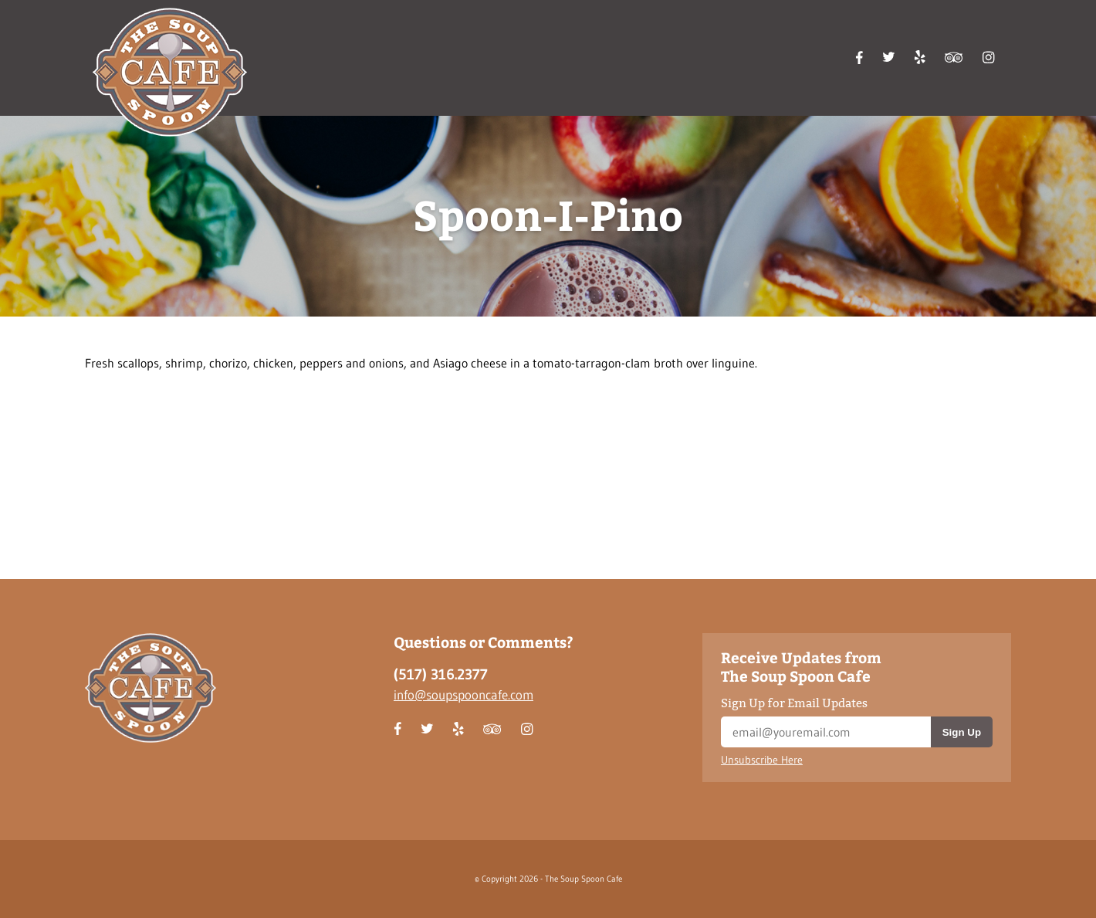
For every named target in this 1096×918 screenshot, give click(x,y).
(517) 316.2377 (441, 674)
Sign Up (961, 732)
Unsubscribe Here (762, 760)
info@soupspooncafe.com (463, 694)
